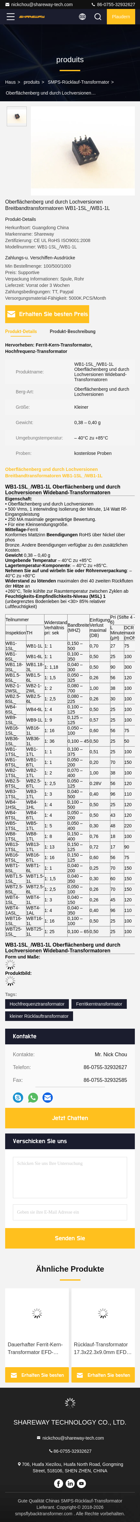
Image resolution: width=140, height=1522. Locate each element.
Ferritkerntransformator (99, 1004)
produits (32, 82)
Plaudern (121, 16)
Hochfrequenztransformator (37, 1004)
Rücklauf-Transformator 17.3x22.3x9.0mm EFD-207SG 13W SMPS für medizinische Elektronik (101, 1349)
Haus (10, 82)
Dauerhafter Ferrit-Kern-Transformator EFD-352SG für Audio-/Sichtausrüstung (35, 1349)
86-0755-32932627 (113, 4)
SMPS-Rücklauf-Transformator (78, 82)
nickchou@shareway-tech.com (39, 4)
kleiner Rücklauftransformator (39, 1016)
